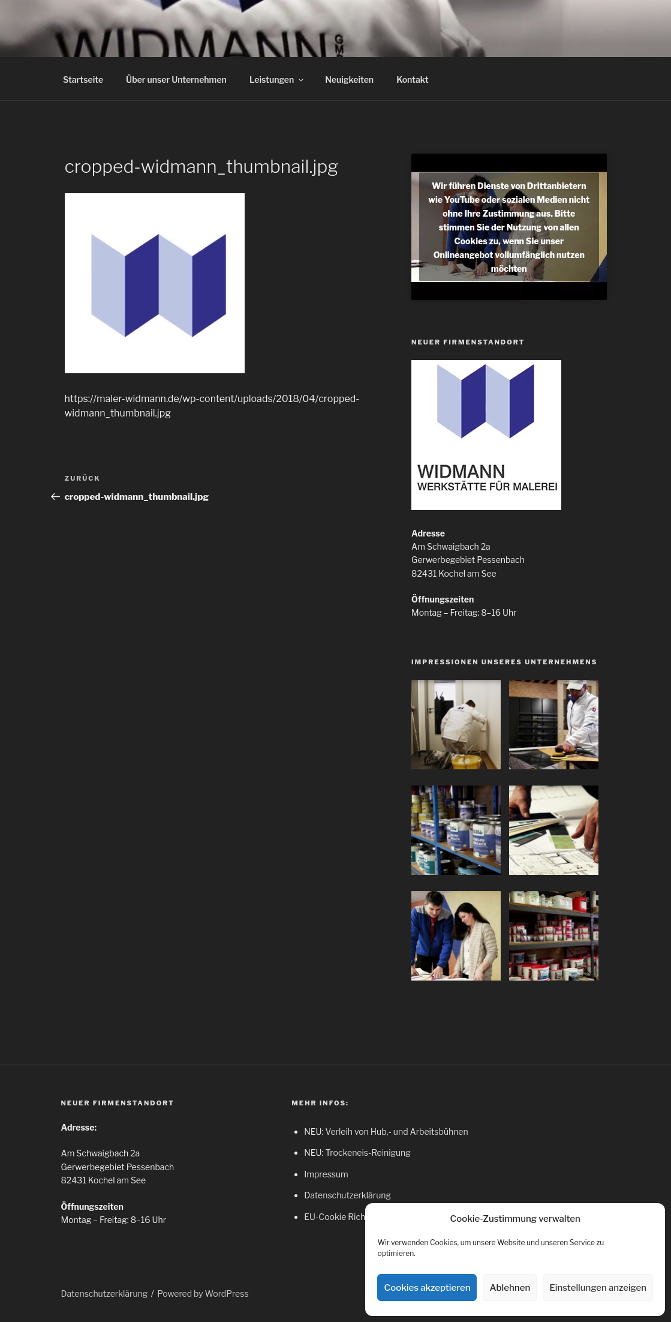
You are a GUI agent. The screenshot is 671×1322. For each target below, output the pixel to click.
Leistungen (277, 79)
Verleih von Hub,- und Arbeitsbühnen (396, 1131)
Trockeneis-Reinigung (367, 1152)
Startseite (83, 79)
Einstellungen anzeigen (597, 1287)
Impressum (326, 1174)
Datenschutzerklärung (347, 1195)
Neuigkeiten (349, 79)
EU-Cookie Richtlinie (344, 1217)
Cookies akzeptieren (427, 1287)
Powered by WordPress (202, 1293)
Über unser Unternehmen (176, 79)
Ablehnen (509, 1287)
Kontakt (412, 79)
